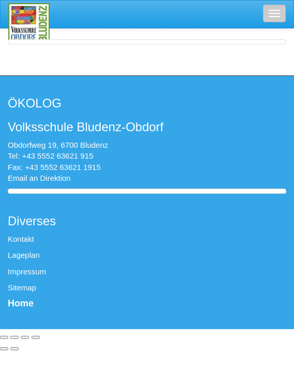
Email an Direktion (39, 178)
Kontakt (21, 239)
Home (21, 303)
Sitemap (22, 287)
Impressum (27, 271)
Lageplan (24, 255)
